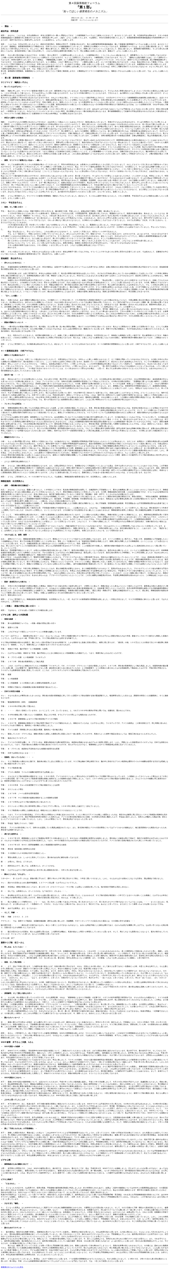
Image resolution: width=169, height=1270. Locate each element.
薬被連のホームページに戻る (12, 1267)
